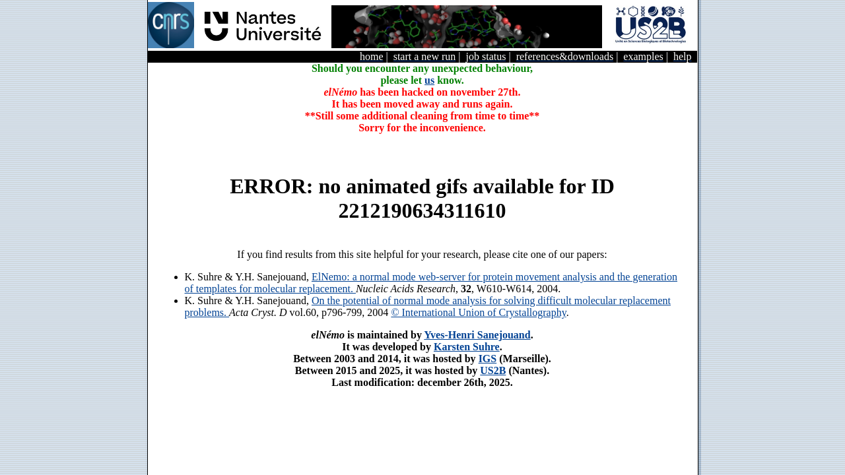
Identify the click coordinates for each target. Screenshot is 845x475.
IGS (488, 358)
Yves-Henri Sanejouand (477, 334)
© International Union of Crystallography (478, 312)
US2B (493, 370)
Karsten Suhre (467, 346)
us (429, 80)
